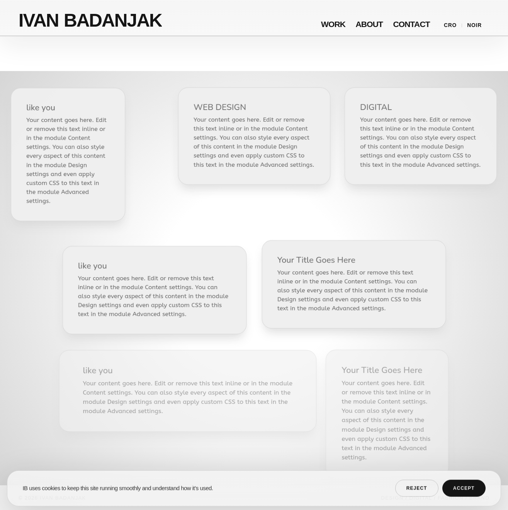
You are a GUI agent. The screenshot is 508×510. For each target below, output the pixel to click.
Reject (416, 494)
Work (333, 25)
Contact (411, 25)
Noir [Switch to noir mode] (474, 25)
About (369, 25)
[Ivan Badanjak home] (91, 18)
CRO (450, 25)
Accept (464, 494)
